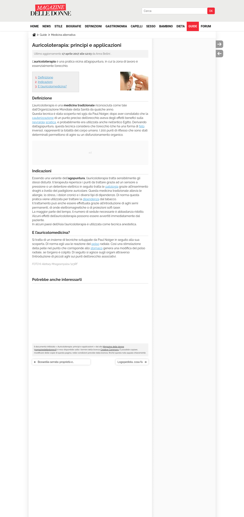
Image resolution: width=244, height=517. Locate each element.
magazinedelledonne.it (45, 349)
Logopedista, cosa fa (130, 361)
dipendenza (91, 199)
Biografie (73, 26)
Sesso (151, 26)
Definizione (45, 77)
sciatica (51, 122)
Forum (206, 26)
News (47, 26)
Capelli (137, 26)
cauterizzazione (43, 118)
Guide (193, 26)
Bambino (166, 26)
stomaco (96, 248)
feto (141, 126)
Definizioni (93, 26)
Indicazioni (45, 82)
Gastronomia (116, 26)
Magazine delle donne (113, 346)
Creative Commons (110, 349)
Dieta (181, 26)
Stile (58, 26)
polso (95, 244)
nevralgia (38, 122)
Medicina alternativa (63, 34)
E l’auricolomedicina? (52, 86)
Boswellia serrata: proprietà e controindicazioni (55, 362)
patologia (111, 186)
